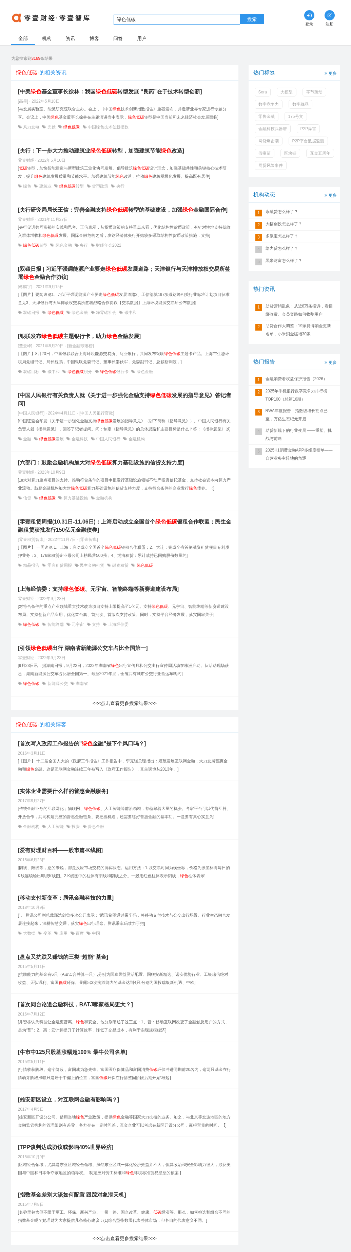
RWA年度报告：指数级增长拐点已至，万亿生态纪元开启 (297, 414)
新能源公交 (57, 683)
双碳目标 (31, 371)
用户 (142, 38)
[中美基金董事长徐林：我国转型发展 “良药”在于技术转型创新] (110, 91)
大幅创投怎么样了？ (284, 224)
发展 (51, 439)
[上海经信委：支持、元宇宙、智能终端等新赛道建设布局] (98, 589)
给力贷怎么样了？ (282, 248)
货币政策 (100, 186)
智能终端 (55, 624)
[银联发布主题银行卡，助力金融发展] (79, 336)
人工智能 (55, 826)
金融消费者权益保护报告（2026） (297, 378)
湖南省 (81, 683)
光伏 (51, 127)
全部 (23, 38)
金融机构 (135, 439)
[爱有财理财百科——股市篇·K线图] (60, 850)
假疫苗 (264, 153)
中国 (95, 933)
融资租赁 (120, 565)
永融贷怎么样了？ (282, 211)
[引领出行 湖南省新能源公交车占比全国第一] (83, 648)
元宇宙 (78, 624)
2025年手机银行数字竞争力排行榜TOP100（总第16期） (297, 395)
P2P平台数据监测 (308, 141)
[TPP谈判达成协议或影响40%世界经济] (66, 1147)
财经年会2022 (108, 245)
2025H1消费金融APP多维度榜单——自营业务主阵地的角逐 (299, 454)
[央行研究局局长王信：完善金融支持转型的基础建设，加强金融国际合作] (123, 210)
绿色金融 (63, 245)
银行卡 (114, 371)
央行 (119, 186)
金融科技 (80, 439)
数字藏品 (300, 104)
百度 (80, 933)
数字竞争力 (268, 104)
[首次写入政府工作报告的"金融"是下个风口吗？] (82, 743)
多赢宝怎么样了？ (282, 236)
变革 (47, 933)
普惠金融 (95, 826)
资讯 (70, 38)
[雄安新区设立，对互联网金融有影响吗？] (68, 1100)
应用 (63, 933)
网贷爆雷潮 (268, 141)
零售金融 (266, 116)
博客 (94, 38)
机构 (47, 38)
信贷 (27, 498)
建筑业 (45, 186)
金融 (27, 439)
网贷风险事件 (270, 165)
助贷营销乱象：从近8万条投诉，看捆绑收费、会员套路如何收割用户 (299, 310)
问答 (118, 38)
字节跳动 (314, 92)
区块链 (290, 153)
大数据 (29, 933)
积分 (79, 371)
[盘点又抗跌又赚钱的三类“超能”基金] (63, 957)
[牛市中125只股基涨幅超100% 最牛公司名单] (73, 1052)
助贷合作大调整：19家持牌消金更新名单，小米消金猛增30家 (298, 329)
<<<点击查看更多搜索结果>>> (125, 703)
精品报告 (31, 565)
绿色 (27, 186)
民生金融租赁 (92, 565)
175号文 (295, 116)
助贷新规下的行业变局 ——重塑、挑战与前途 (299, 434)
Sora (262, 92)
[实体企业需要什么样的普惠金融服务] (63, 791)
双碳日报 (31, 312)
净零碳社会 (106, 312)
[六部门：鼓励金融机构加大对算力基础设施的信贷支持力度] (101, 462)
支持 (96, 624)
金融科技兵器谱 (272, 128)
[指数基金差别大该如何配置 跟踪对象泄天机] (72, 1195)
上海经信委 (117, 624)
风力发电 (31, 127)
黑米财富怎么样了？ (284, 260)
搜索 (252, 19)
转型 (71, 186)
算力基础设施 (75, 498)
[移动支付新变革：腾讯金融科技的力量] (66, 898)
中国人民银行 (108, 439)
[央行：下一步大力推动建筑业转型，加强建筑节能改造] (101, 151)
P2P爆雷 (308, 128)
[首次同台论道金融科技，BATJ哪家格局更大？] (75, 1004)
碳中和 (129, 312)
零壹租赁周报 (59, 565)
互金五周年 (320, 153)
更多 (330, 73)
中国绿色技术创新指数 (108, 127)
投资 (76, 826)
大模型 (286, 92)
